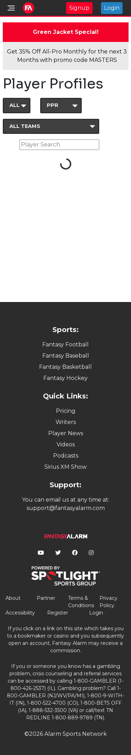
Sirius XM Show (65, 466)
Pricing (65, 411)
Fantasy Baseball (65, 355)
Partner (46, 598)
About (13, 598)
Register (57, 613)
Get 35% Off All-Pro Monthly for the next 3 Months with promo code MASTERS (67, 55)
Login (111, 8)
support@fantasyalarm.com (66, 508)
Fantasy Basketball (65, 367)
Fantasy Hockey (65, 378)
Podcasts (65, 455)
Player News (65, 433)
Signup (79, 8)
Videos (66, 444)
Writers (66, 422)
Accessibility (20, 613)
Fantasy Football (65, 344)
